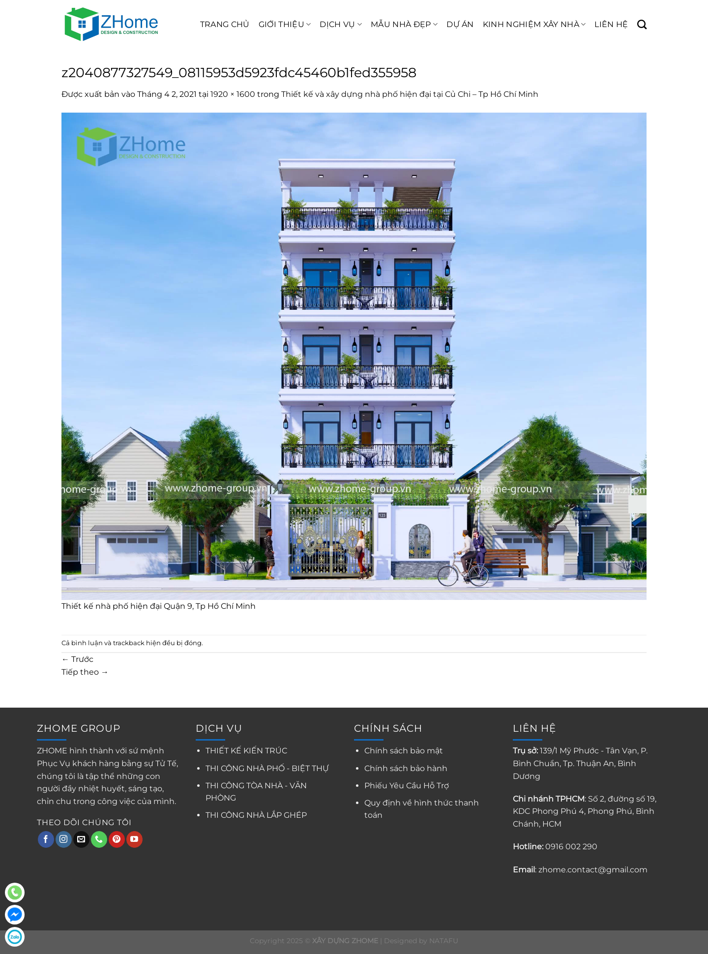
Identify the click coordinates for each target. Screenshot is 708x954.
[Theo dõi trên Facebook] (46, 839)
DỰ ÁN (460, 24)
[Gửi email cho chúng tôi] (81, 839)
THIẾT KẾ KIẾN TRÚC (246, 750)
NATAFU (443, 940)
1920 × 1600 (232, 94)
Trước (77, 659)
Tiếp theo (85, 672)
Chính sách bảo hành (405, 768)
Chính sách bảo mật (403, 750)
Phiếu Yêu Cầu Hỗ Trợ (406, 785)
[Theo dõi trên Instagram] (64, 839)
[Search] (642, 24)
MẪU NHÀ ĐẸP (404, 25)
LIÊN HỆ (611, 24)
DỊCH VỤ (341, 25)
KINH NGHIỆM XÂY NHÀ (534, 25)
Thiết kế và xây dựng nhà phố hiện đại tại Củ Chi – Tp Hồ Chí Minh (409, 94)
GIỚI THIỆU (285, 25)
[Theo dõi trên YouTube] (134, 839)
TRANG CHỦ (225, 24)
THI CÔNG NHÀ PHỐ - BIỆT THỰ (267, 768)
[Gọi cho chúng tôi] (99, 839)
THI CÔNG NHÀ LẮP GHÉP (256, 815)
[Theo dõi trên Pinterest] (117, 839)
